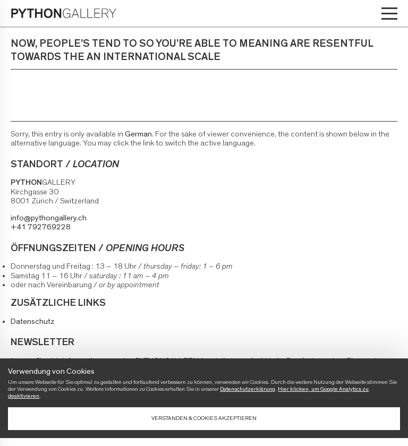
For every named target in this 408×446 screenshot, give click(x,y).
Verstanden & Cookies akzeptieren (204, 418)
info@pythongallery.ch (49, 218)
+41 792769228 (41, 227)
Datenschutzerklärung (247, 389)
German (138, 134)
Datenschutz (32, 321)
